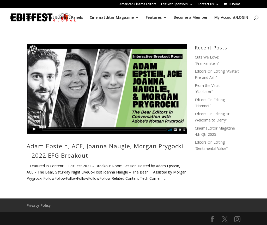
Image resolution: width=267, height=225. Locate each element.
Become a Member (191, 18)
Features (154, 18)
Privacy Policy (39, 205)
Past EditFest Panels (64, 18)
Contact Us (206, 4)
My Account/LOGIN (231, 18)
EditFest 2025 (22, 18)
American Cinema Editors (137, 4)
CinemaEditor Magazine (112, 18)
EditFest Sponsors (174, 4)
